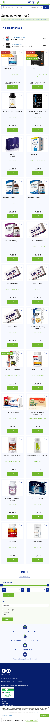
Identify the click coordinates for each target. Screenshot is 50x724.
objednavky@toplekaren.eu (9, 678)
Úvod (4, 19)
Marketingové (19, 720)
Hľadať (45, 7)
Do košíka (12, 87)
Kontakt (4, 701)
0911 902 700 (5, 675)
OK (8, 595)
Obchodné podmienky (8, 705)
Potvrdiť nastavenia (32, 720)
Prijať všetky (44, 715)
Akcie (5, 614)
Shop (8, 19)
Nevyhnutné (8, 720)
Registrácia (5, 703)
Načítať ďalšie (24, 576)
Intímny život (29, 19)
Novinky (6, 612)
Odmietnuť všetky (7, 715)
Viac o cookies (37, 712)
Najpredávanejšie (9, 610)
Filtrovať (7, 619)
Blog (3, 699)
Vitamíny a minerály (16, 19)
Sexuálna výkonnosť (40, 19)
